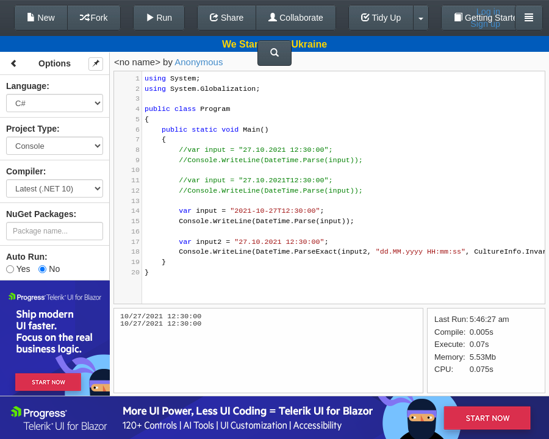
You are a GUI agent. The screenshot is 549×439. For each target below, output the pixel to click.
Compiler (24, 171)
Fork (94, 18)
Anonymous (198, 62)
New (41, 18)
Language (26, 86)
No (49, 269)
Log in (488, 11)
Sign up (485, 24)
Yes (18, 269)
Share (226, 18)
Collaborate (295, 18)
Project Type (31, 129)
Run (159, 18)
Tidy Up (381, 18)
